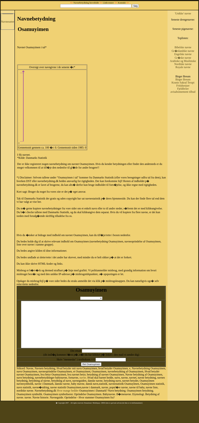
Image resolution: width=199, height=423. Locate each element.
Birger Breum (188, 91)
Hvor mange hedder (160, 396)
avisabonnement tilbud (188, 109)
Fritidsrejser (188, 101)
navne (64, 386)
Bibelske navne (188, 53)
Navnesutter (7, 21)
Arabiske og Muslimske (188, 72)
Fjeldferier (188, 104)
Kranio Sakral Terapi (188, 96)
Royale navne (188, 79)
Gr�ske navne (188, 67)
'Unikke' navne (188, 13)
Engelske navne (188, 63)
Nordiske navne (188, 76)
